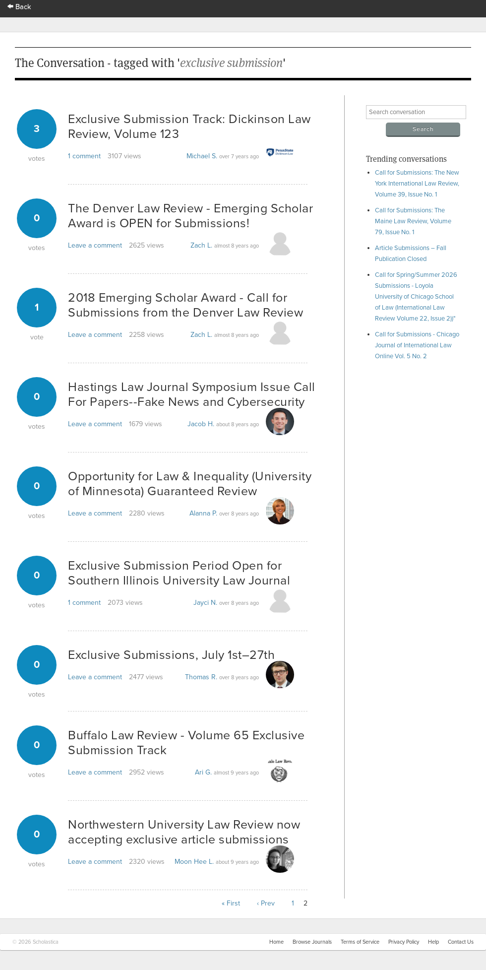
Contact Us (461, 942)
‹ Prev (266, 903)
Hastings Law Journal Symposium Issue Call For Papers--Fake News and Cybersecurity (191, 394)
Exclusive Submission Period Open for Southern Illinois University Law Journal (179, 573)
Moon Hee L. (194, 861)
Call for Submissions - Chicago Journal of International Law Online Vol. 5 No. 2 (417, 345)
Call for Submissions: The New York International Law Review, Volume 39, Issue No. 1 (417, 183)
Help (433, 942)
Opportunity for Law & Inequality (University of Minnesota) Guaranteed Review (189, 484)
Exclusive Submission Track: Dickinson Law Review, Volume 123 (189, 126)
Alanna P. (203, 513)
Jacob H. (200, 424)
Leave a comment (95, 245)
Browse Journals (312, 942)
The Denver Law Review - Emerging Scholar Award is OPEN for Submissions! (190, 216)
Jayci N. (205, 602)
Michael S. (201, 156)
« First (231, 903)
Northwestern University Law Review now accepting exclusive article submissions (184, 832)
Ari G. (203, 772)
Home (276, 942)
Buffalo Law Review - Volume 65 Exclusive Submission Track (186, 743)
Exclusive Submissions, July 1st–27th (171, 654)
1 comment (84, 156)
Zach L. (201, 245)
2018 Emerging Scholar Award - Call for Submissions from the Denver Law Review (185, 305)
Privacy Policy (403, 942)
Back (19, 6)
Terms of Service (360, 942)
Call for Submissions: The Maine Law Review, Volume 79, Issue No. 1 (413, 221)
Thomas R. (201, 677)
